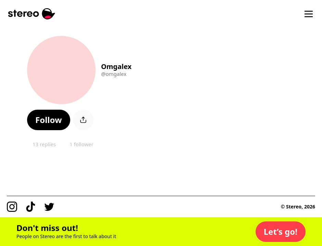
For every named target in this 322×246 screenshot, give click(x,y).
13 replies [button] (44, 144)
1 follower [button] (82, 144)
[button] (48, 120)
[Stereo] (31, 13)
